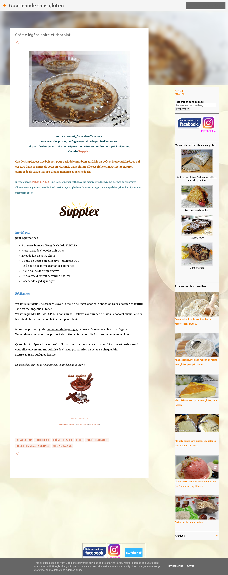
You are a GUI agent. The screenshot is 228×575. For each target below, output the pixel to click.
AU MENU (180, 94)
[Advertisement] (165, 137)
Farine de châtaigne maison (189, 522)
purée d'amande (97, 440)
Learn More (175, 566)
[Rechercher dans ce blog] (208, 5)
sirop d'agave (62, 446)
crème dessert (62, 440)
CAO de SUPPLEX (40, 182)
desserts (74, 419)
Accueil (179, 91)
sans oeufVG (94, 424)
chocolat (42, 440)
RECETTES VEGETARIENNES (32, 446)
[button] (17, 42)
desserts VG (83, 419)
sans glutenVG (82, 424)
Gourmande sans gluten (36, 5)
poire (79, 440)
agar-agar (24, 440)
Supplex (84, 151)
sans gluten (63, 424)
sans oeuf (72, 424)
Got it (190, 566)
